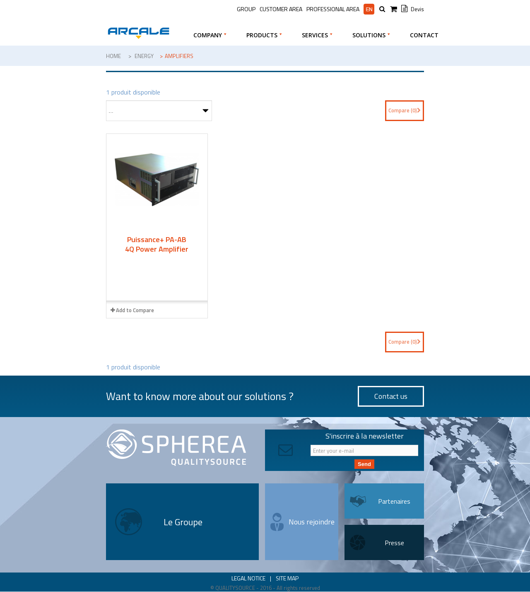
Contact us (390, 396)
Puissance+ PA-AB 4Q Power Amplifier (156, 244)
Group (246, 9)
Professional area (332, 9)
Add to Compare (135, 310)
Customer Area (281, 9)
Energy (144, 56)
